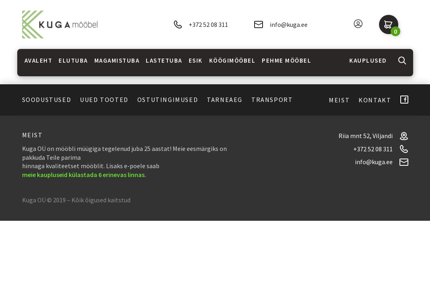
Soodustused (46, 100)
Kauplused (368, 60)
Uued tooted (104, 100)
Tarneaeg (225, 100)
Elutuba (73, 60)
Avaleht (38, 60)
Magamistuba (117, 60)
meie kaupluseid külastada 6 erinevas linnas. (84, 175)
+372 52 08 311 (200, 24)
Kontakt (375, 100)
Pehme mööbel (286, 60)
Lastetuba (164, 60)
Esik (196, 60)
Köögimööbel (232, 60)
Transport (272, 100)
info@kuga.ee (281, 24)
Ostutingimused (167, 100)
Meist (339, 100)
